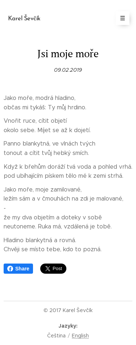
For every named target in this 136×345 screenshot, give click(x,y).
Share (18, 269)
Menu (120, 18)
